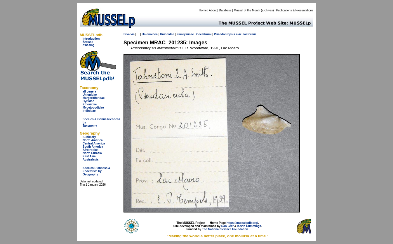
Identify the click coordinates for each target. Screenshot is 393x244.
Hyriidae (88, 101)
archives (267, 10)
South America (93, 146)
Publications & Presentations (294, 10)
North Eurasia (92, 153)
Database (225, 10)
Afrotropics (90, 149)
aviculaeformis (246, 34)
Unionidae (90, 94)
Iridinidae (89, 110)
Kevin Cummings (249, 226)
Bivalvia (129, 34)
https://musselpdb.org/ (242, 222)
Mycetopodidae (93, 107)
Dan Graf (227, 226)
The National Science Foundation (225, 229)
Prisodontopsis (224, 34)
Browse (88, 41)
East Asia (89, 156)
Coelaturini (203, 34)
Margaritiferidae (94, 98)
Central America (94, 143)
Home (203, 10)
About (213, 10)
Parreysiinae (185, 34)
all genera (89, 91)
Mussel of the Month (247, 10)
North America (93, 140)
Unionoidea (149, 34)
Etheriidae (90, 104)
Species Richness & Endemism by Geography (96, 171)
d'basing (89, 45)
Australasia (90, 159)
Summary (89, 137)
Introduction (91, 38)
